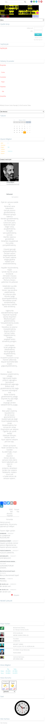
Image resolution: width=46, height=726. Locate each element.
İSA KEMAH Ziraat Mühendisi (21, 650)
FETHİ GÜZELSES (18, 633)
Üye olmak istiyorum (38, 39)
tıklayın (11, 526)
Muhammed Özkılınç (19, 628)
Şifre (32, 31)
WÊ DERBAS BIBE (18, 659)
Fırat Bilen (16, 639)
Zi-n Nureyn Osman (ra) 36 (20, 630)
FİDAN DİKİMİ (17, 653)
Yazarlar (10, 515)
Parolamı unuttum (38, 37)
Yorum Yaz (16, 510)
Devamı (15, 595)
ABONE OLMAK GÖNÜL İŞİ (20, 635)
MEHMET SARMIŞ (18, 644)
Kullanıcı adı (30, 28)
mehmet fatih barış (18, 657)
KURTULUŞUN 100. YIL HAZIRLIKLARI (23, 646)
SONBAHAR (16, 641)
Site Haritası (3, 723)
